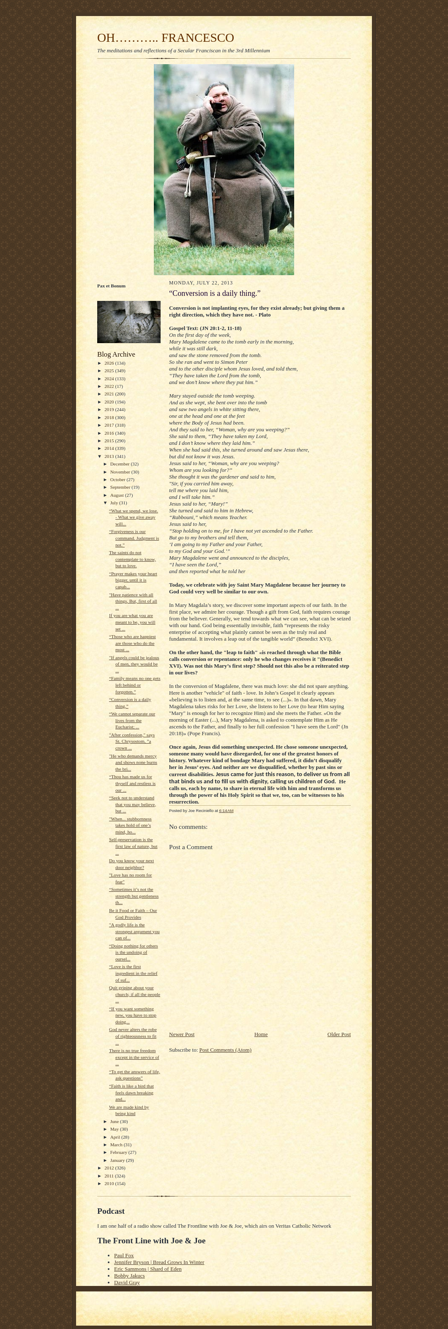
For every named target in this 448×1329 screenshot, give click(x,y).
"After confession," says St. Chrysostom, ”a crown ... (132, 741)
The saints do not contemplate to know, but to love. (132, 559)
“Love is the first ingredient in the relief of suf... (133, 973)
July (114, 502)
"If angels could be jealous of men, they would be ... (134, 664)
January (118, 1160)
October (118, 479)
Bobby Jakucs (129, 1275)
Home (261, 1034)
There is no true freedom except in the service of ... (134, 1057)
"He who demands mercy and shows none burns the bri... (133, 762)
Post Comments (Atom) (225, 1050)
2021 (109, 393)
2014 (109, 448)
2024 (109, 378)
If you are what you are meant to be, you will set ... (132, 622)
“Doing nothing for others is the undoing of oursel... (133, 952)
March (117, 1144)
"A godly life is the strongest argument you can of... (134, 931)
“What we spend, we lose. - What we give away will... (133, 517)
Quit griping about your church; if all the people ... (134, 994)
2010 (109, 1183)
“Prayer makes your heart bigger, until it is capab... (133, 580)
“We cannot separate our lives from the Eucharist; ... (132, 720)
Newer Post (181, 1034)
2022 (109, 386)
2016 (109, 433)
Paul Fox (124, 1255)
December (120, 463)
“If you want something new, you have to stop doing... (132, 1015)
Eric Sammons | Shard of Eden (148, 1269)
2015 (109, 440)
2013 (109, 456)
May (115, 1128)
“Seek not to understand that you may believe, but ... (132, 804)
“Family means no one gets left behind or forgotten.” (135, 685)
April (115, 1137)
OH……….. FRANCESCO (165, 37)
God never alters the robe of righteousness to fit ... (133, 1036)
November (120, 471)
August (117, 495)
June (115, 1121)
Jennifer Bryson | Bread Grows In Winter (159, 1262)
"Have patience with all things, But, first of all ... (133, 601)
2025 (109, 370)
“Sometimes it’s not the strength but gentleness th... (133, 896)
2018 (109, 417)
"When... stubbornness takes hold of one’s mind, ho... (130, 825)
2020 (109, 401)
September (121, 487)
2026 (109, 362)
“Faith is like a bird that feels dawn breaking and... (131, 1092)
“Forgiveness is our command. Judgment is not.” (134, 538)
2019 (109, 409)
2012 (109, 1167)
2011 (109, 1175)
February (119, 1152)
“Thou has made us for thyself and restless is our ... (132, 783)
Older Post (339, 1034)
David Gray (127, 1282)
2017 (109, 425)
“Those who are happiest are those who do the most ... (132, 643)
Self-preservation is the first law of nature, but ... (133, 846)
